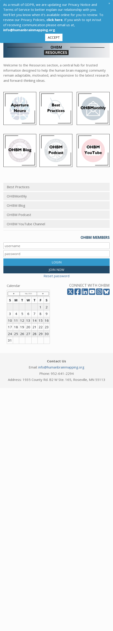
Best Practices (18, 187)
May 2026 (28, 293)
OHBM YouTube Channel (26, 224)
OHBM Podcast (19, 214)
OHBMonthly (17, 196)
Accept (54, 37)
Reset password (56, 276)
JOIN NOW (56, 269)
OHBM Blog (16, 205)
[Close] (109, 3)
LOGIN (57, 262)
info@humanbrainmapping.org (61, 367)
